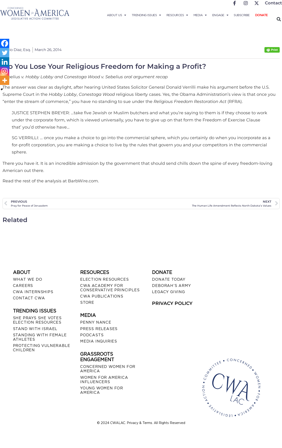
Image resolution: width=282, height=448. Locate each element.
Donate (261, 15)
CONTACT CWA (29, 298)
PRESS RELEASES (99, 329)
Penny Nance (95, 322)
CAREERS (23, 285)
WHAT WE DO (27, 279)
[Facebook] (4, 43)
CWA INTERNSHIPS (33, 292)
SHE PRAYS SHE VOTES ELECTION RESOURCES (37, 320)
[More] (4, 80)
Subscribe (242, 15)
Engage (220, 15)
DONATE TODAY (168, 279)
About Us (116, 15)
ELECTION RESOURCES (104, 279)
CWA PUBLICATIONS (101, 296)
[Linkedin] (4, 61)
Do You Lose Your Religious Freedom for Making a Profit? (104, 66)
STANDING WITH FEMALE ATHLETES (40, 337)
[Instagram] (4, 71)
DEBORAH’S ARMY (171, 285)
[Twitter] (4, 52)
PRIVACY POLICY (172, 303)
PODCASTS (91, 335)
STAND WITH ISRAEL (35, 329)
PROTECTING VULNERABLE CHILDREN (41, 347)
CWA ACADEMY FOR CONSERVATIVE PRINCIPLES (109, 287)
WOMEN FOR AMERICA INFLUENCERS (104, 379)
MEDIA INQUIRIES (98, 341)
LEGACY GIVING (168, 292)
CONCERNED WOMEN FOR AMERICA (107, 368)
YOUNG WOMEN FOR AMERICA (101, 390)
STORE (87, 302)
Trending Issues (146, 15)
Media (200, 15)
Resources (177, 15)
